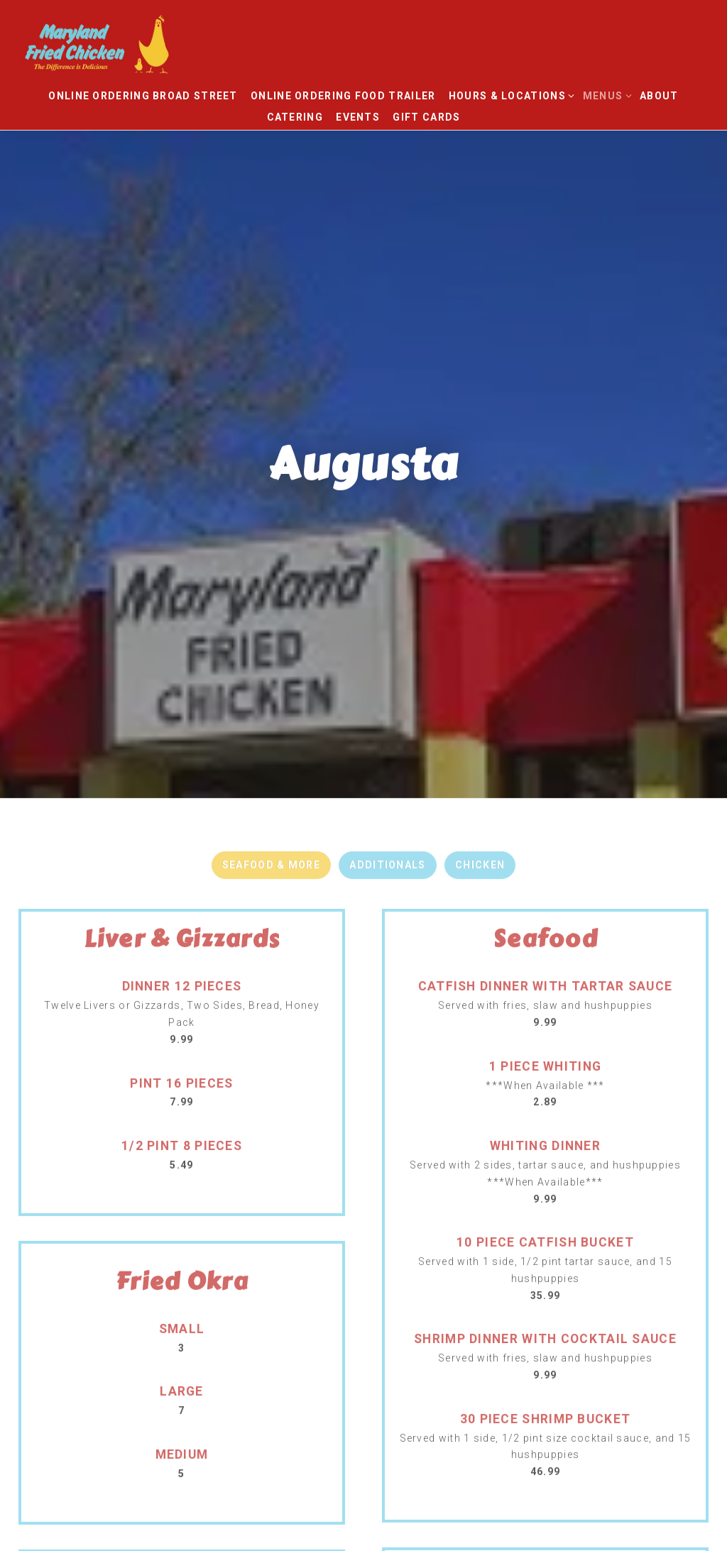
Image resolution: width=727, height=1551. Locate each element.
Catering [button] (295, 117)
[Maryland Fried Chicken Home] (124, 42)
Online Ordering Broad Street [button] (142, 95)
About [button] (659, 95)
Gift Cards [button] (426, 117)
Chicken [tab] (480, 773)
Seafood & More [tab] (271, 773)
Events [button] (358, 117)
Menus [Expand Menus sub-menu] (605, 94)
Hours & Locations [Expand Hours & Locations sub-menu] (509, 94)
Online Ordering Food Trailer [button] (343, 95)
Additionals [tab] (387, 773)
